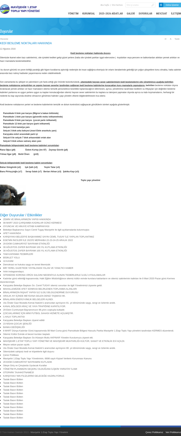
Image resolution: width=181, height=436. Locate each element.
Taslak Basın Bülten (13, 379)
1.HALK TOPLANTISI (14, 316)
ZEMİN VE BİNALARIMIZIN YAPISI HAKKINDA (27, 219)
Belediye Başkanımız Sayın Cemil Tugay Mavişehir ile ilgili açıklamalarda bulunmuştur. (46, 229)
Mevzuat (161, 13)
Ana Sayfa (104, 5)
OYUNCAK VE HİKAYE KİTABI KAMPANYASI (26, 226)
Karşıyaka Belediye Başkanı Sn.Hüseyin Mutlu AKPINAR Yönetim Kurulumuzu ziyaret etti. (48, 337)
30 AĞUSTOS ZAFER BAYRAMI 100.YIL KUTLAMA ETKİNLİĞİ (35, 247)
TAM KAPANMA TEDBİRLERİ (18, 254)
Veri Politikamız (173, 432)
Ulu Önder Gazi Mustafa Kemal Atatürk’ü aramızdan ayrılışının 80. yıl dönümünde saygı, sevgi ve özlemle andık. (59, 348)
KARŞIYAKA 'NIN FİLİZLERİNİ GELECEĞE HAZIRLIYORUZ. (34, 376)
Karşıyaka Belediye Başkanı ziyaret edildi (24, 320)
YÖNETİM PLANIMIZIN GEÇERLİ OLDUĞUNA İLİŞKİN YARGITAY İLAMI (40, 369)
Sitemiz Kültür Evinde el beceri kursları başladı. (26, 334)
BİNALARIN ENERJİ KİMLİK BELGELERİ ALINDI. (28, 299)
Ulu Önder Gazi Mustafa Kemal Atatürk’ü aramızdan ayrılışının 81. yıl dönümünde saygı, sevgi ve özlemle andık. (59, 303)
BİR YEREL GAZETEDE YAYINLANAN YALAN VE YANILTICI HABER (38, 268)
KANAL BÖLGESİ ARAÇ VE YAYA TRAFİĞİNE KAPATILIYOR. (34, 306)
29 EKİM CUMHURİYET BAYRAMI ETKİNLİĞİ (26, 243)
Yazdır (177, 39)
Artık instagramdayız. (13, 271)
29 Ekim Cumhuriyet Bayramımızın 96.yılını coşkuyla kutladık (34, 309)
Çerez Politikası (11, 355)
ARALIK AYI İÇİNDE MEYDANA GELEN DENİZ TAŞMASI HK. (34, 296)
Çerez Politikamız (154, 432)
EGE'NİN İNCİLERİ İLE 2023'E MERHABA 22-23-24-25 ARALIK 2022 (38, 240)
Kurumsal (88, 13)
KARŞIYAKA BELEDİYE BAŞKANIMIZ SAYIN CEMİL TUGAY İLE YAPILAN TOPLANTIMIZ (48, 236)
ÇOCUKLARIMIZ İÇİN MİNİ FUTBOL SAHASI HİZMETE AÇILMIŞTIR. (38, 313)
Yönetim (73, 13)
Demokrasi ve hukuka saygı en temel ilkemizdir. (27, 264)
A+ (165, 39)
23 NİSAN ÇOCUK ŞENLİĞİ (17, 323)
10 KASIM (8, 261)
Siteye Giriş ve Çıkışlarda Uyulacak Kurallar (25, 365)
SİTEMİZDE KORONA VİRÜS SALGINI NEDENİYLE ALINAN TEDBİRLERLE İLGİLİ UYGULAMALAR (54, 275)
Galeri (131, 13)
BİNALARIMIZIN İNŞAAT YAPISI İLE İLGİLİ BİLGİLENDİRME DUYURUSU (40, 292)
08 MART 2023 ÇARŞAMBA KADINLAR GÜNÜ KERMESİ (32, 222)
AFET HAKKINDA (12, 233)
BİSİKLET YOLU (11, 257)
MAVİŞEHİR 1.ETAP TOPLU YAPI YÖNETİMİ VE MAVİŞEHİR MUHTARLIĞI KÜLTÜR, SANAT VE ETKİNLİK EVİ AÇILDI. (64, 341)
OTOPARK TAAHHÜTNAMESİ (18, 372)
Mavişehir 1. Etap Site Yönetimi (26, 9)
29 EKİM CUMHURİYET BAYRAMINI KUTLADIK (27, 362)
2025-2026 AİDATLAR (111, 13)
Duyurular (145, 13)
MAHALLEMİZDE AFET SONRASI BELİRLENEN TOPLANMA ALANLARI (40, 289)
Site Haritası (117, 5)
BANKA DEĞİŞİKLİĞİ (14, 327)
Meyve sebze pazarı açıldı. (16, 344)
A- (171, 39)
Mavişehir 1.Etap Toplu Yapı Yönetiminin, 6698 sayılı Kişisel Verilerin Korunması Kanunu (47, 358)
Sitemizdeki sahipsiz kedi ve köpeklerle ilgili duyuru (28, 351)
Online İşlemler (172, 5)
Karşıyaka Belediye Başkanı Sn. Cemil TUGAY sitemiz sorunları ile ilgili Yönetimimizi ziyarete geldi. (52, 285)
